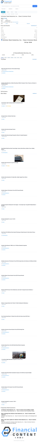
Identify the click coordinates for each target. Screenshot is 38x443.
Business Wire (3, 88)
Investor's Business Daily (4, 152)
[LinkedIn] (20, 438)
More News (34, 59)
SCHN (4, 18)
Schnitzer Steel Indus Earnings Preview (8, 129)
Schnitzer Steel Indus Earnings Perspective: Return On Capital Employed (14, 135)
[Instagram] (22, 438)
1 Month (9, 57)
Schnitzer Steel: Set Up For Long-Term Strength (9, 162)
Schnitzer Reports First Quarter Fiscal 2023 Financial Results (12, 387)
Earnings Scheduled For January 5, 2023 (8, 401)
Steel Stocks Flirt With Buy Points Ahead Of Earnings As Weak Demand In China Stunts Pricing (18, 232)
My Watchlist (10, 8)
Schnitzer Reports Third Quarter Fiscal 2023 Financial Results (12, 190)
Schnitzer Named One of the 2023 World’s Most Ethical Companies (13, 345)
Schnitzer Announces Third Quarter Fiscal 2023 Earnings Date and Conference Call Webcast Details (18, 261)
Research (28, 23)
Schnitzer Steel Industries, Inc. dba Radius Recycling (8, 71)
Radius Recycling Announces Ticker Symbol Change (10, 68)
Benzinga (3, 119)
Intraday (2, 57)
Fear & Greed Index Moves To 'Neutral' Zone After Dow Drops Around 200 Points (15, 316)
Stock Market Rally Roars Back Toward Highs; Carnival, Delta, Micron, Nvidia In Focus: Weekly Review (17, 149)
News (17, 23)
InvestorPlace (3, 362)
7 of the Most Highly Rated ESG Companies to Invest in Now (12, 359)
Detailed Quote (33, 25)
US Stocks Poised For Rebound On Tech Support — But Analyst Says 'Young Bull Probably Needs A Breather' (18, 205)
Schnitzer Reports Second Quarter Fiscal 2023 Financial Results (12, 275)
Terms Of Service (27, 434)
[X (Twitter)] (15, 438)
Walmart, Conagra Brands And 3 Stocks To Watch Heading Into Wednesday (14, 303)
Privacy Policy (22, 434)
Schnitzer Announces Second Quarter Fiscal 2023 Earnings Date (12, 329)
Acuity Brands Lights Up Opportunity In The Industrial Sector (12, 102)
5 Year (21, 57)
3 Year (18, 57)
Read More (34, 93)
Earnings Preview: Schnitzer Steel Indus (8, 116)
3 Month (12, 57)
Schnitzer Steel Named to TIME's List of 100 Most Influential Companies (14, 245)
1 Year (15, 57)
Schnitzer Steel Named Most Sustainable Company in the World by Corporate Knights (16, 372)
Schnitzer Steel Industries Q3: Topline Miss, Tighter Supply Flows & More (14, 177)
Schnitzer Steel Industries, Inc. (6, 332)
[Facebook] (18, 438)
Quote (7, 23)
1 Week (5, 57)
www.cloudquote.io (26, 432)
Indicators (16, 8)
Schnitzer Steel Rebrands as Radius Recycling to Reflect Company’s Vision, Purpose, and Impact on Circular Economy (18, 84)
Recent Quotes (3, 8)
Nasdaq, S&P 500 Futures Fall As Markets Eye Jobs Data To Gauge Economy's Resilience (17, 289)
